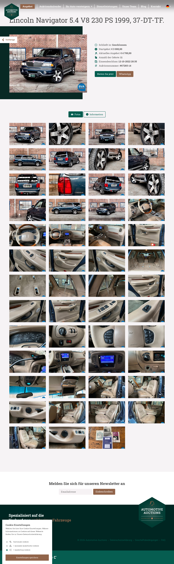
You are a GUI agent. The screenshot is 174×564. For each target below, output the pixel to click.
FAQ (163, 540)
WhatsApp (125, 74)
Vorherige (8, 39)
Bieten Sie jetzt (105, 74)
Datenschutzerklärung (121, 540)
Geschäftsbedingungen (146, 540)
